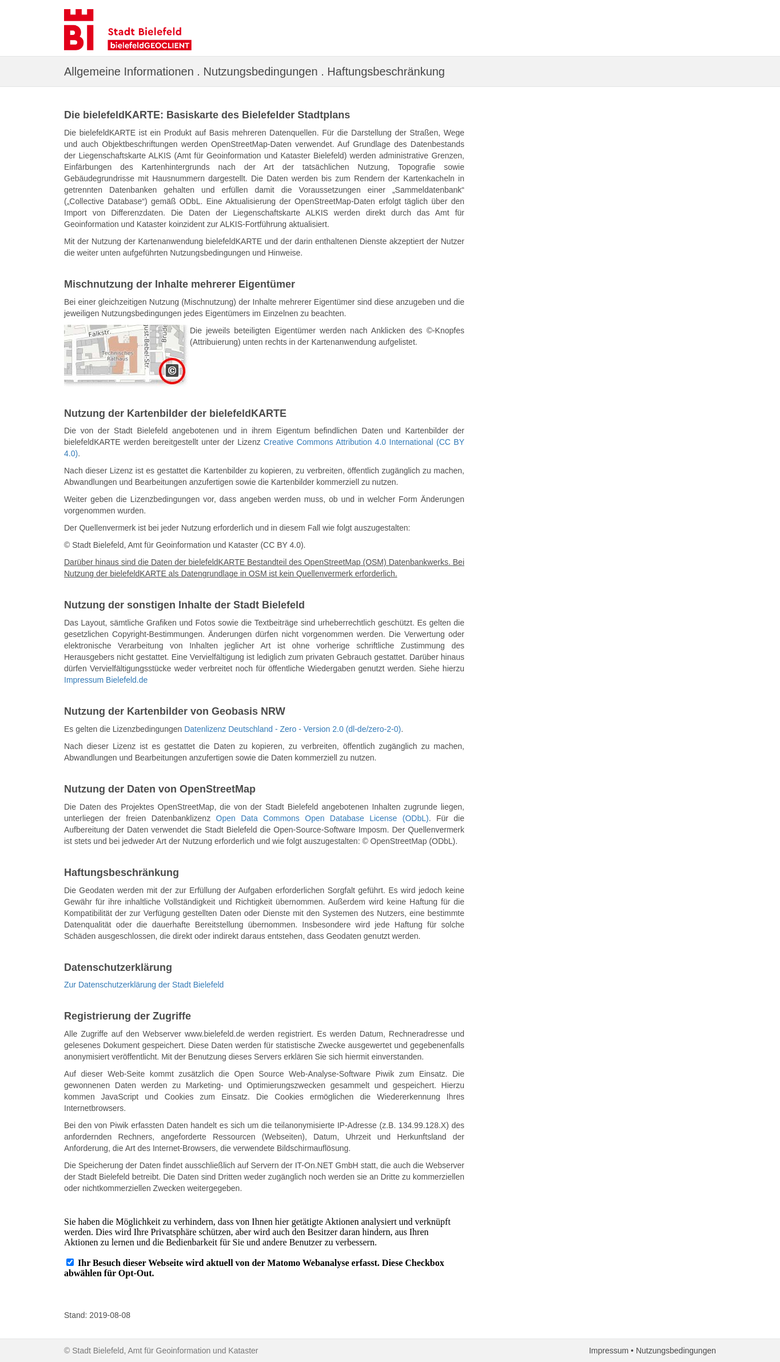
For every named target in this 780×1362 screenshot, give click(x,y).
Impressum (608, 1350)
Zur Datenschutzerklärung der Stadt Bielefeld (144, 984)
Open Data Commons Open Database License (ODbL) (322, 818)
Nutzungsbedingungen (676, 1350)
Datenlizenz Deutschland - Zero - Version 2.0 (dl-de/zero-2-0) (292, 729)
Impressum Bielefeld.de (106, 679)
